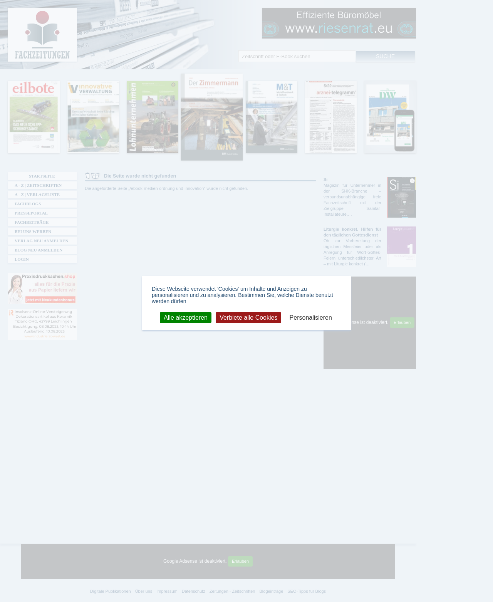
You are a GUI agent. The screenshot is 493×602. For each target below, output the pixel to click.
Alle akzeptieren (186, 317)
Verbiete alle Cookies (248, 317)
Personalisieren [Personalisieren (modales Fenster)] (311, 317)
